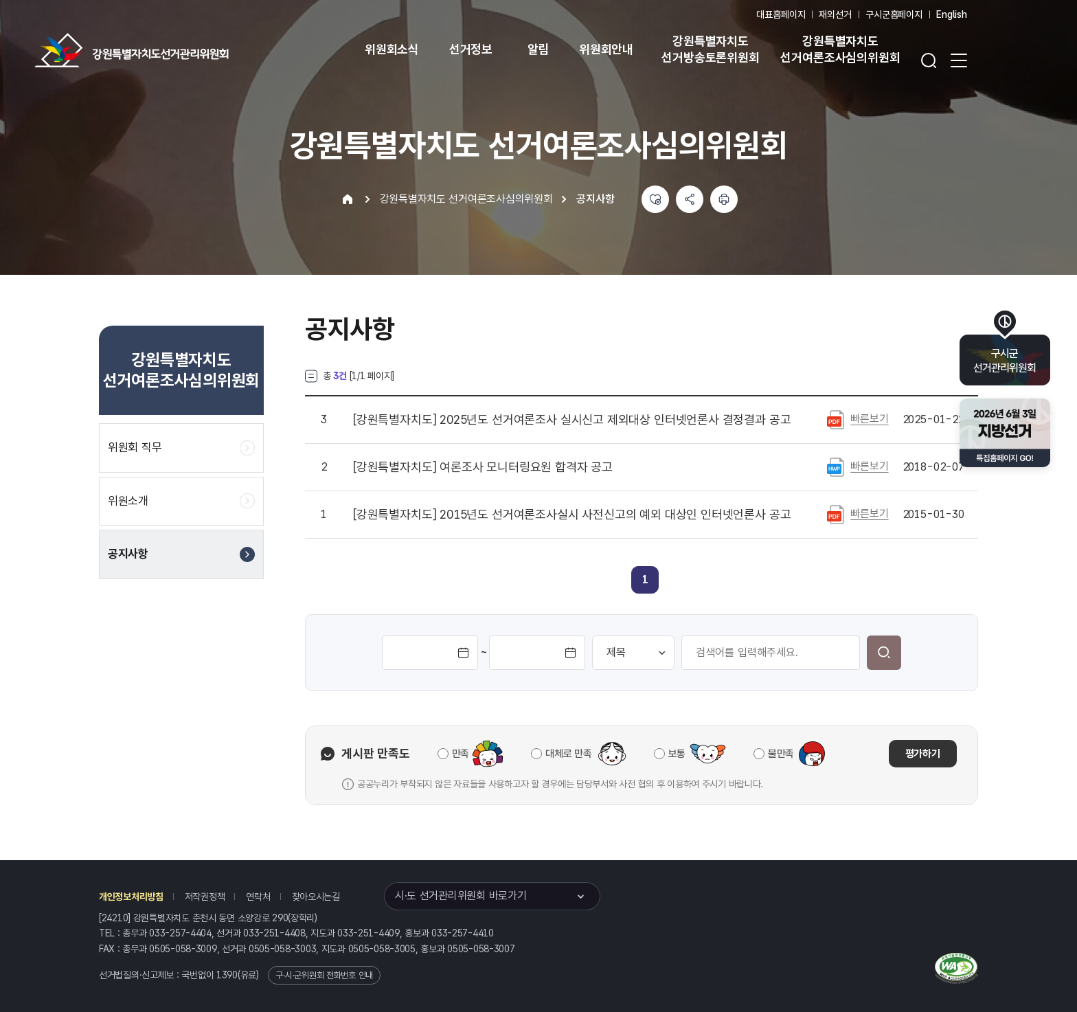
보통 (676, 753)
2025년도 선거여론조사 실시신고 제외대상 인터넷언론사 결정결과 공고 (572, 420)
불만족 (781, 753)
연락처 (258, 896)
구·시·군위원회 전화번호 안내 (324, 975)
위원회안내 (606, 49)
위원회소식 (392, 49)
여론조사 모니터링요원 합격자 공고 (483, 467)
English (951, 14)
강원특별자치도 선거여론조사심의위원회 (840, 49)
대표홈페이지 (780, 14)
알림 (538, 49)
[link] (645, 579)
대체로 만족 (568, 753)
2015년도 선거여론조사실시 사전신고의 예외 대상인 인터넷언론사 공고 (572, 514)
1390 (227, 974)
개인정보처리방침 (131, 896)
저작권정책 (205, 896)
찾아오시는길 (316, 896)
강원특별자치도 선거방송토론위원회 (710, 49)
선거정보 (470, 49)
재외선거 (835, 14)
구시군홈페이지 (893, 14)
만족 (460, 753)
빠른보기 (869, 418)
